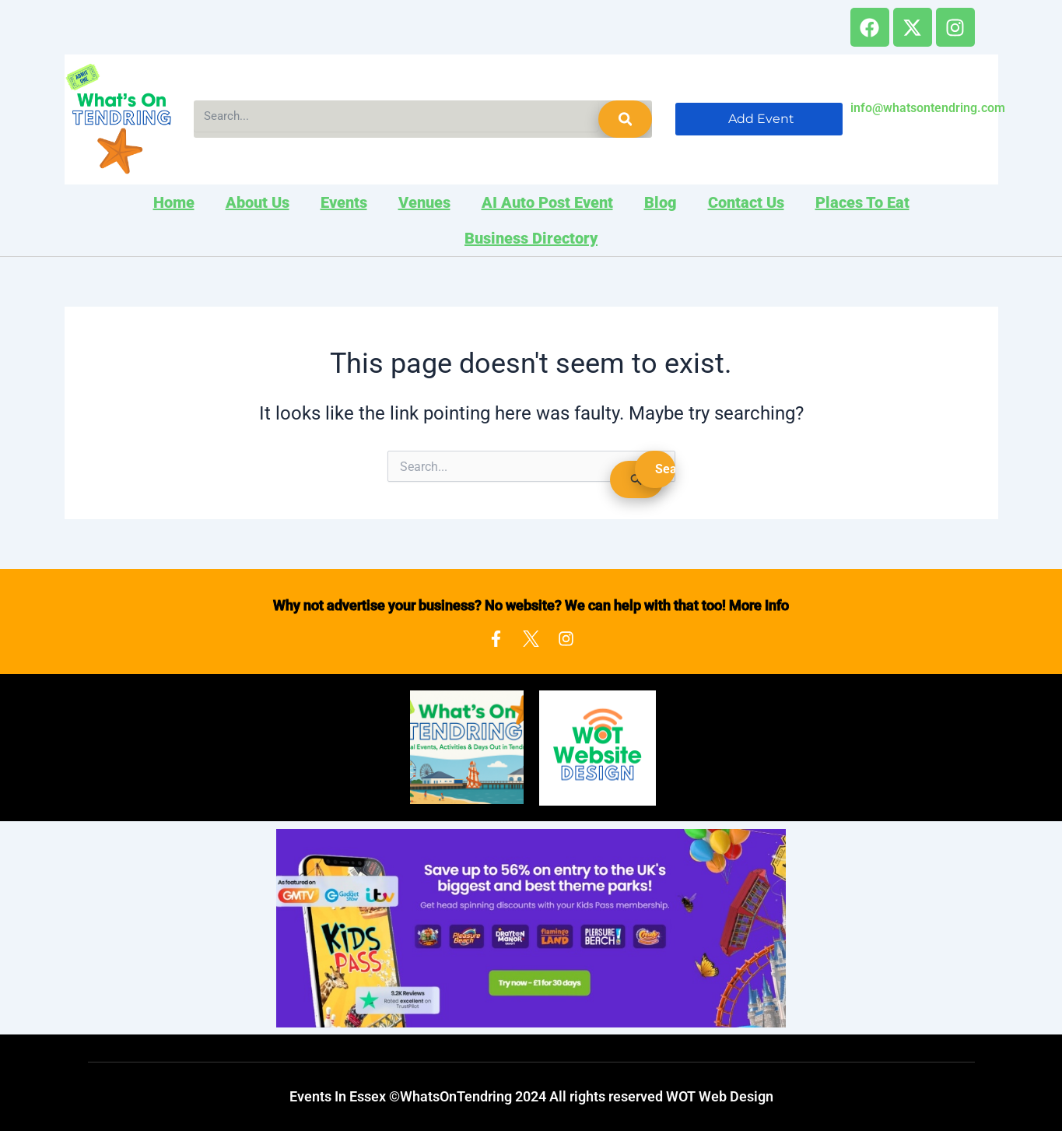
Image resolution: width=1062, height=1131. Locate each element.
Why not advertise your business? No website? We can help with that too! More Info (531, 605)
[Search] (625, 119)
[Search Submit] (636, 479)
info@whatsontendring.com (927, 107)
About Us (257, 202)
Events (344, 202)
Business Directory (531, 238)
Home (174, 202)
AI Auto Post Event (547, 202)
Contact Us (746, 202)
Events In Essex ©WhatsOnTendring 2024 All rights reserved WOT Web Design (531, 1096)
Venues (424, 202)
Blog (660, 202)
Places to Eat (862, 202)
